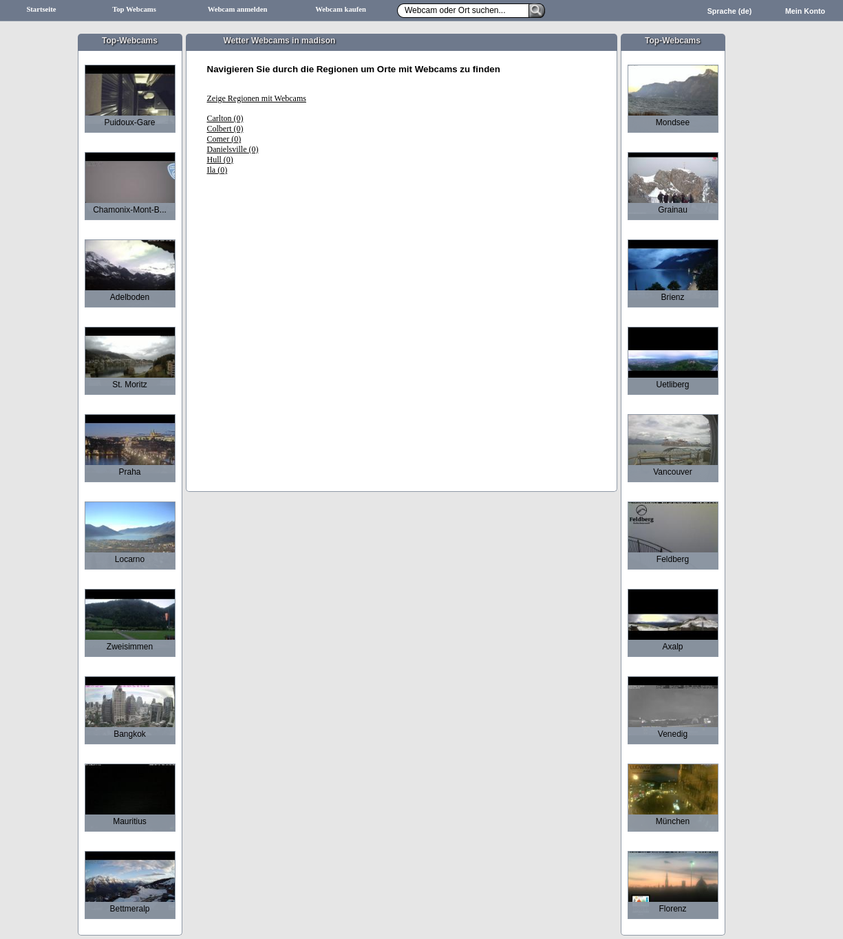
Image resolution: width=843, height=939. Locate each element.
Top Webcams (134, 9)
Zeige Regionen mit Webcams (256, 98)
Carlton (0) (225, 118)
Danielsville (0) (233, 149)
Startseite (41, 9)
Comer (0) (224, 139)
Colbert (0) (225, 128)
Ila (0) (217, 170)
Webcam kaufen (340, 9)
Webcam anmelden (238, 9)
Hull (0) (220, 159)
